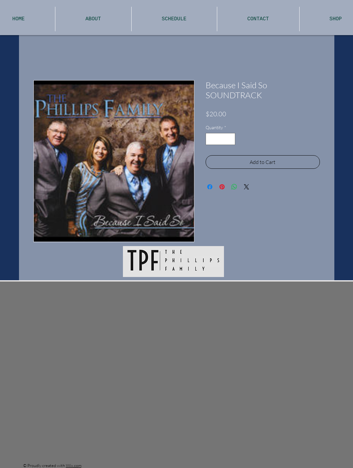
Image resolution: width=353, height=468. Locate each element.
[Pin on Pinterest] (222, 187)
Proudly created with (46, 465)
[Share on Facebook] (210, 187)
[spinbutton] (220, 139)
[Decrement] (211, 139)
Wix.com (73, 465)
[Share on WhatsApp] (234, 187)
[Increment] (230, 139)
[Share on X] (246, 187)
